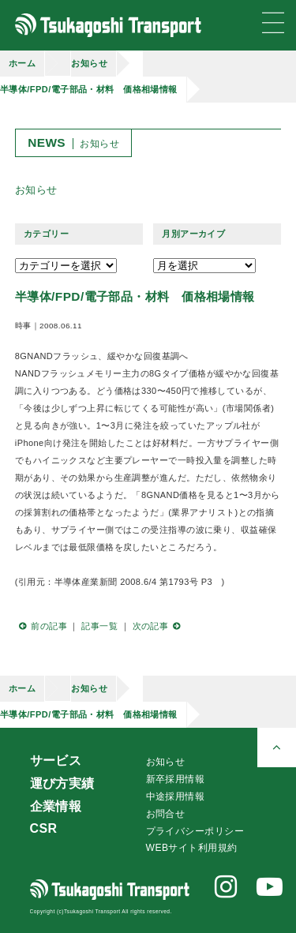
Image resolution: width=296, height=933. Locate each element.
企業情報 (56, 806)
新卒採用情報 (175, 779)
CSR (44, 828)
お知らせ (89, 63)
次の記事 (159, 626)
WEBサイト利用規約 (192, 847)
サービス (56, 760)
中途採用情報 (175, 796)
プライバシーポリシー (195, 831)
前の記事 (41, 626)
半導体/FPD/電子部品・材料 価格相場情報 (89, 89)
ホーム (22, 63)
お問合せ (165, 813)
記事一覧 (99, 626)
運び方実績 (62, 783)
